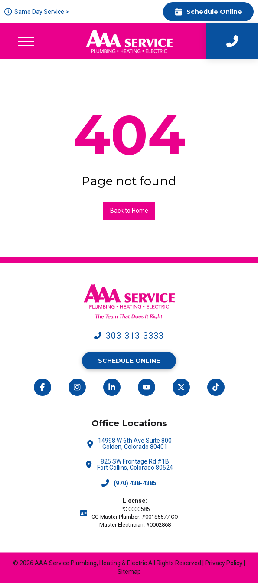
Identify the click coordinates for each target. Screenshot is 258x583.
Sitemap (129, 571)
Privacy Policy (223, 563)
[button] (26, 41)
